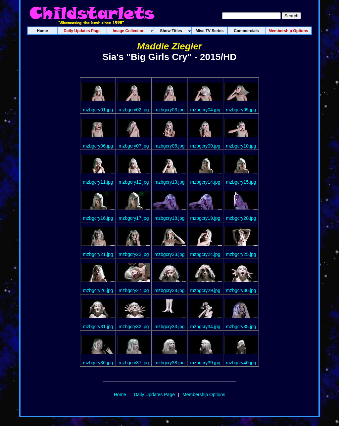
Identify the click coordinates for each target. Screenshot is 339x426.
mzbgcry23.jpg (169, 254)
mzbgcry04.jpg (205, 109)
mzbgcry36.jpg (98, 362)
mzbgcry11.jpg (98, 182)
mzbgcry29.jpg (205, 290)
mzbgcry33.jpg (169, 326)
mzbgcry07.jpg (134, 146)
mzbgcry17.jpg (134, 218)
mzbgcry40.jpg (241, 362)
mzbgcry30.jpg (241, 290)
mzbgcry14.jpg (205, 182)
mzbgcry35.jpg (241, 326)
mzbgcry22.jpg (134, 254)
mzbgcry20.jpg (241, 218)
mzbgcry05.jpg (241, 109)
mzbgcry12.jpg (134, 182)
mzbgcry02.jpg (134, 109)
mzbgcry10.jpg (241, 146)
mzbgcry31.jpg (98, 326)
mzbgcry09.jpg (205, 146)
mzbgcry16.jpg (98, 218)
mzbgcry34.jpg (205, 326)
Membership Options (203, 394)
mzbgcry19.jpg (205, 218)
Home (120, 394)
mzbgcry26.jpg (98, 290)
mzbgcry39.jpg (205, 362)
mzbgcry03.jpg (169, 109)
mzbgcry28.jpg (169, 290)
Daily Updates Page (154, 394)
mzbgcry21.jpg (98, 254)
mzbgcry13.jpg (169, 182)
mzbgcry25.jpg (241, 254)
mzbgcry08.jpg (169, 146)
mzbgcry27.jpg (134, 290)
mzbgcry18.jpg (169, 218)
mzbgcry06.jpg (98, 146)
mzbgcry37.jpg (134, 362)
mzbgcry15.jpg (241, 182)
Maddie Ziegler (169, 46)
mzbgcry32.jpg (134, 326)
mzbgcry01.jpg (98, 109)
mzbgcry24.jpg (205, 254)
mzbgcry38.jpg (169, 362)
